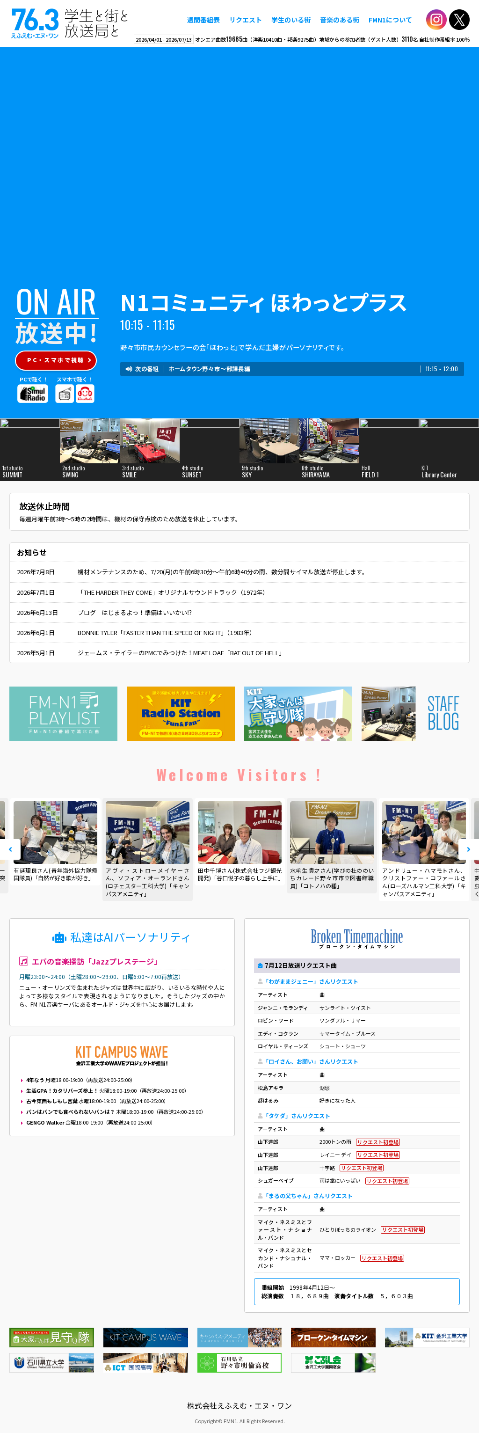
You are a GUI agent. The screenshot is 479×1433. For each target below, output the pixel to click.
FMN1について (390, 19)
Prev (10, 849)
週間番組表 (203, 19)
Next (468, 849)
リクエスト (245, 19)
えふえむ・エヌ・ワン (69, 23)
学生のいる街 (291, 19)
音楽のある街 (339, 19)
